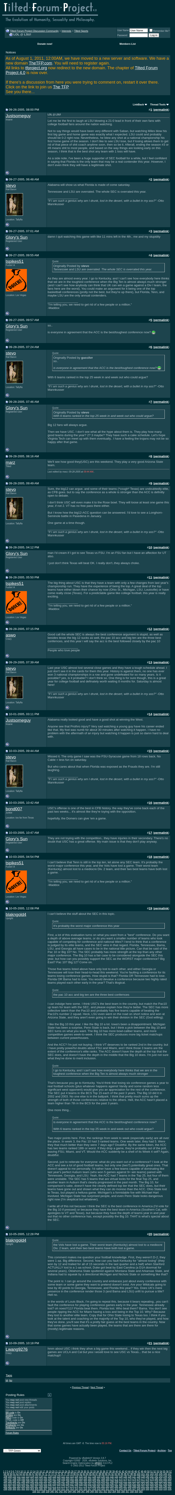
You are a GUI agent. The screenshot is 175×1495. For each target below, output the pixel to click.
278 (85, 1486)
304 (32, 1489)
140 (147, 1476)
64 (24, 1474)
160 (67, 1479)
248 (121, 1484)
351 (101, 1491)
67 (33, 1474)
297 (170, 1486)
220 (165, 1481)
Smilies (9, 1415)
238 (76, 1484)
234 (59, 1484)
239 (81, 1484)
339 (47, 1491)
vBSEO (98, 1463)
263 (19, 1486)
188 (23, 1481)
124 (76, 1476)
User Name (123, 30)
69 (39, 1474)
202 (85, 1481)
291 (143, 1486)
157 (54, 1479)
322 (112, 1489)
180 (156, 1479)
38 (110, 1471)
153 (37, 1479)
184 (5, 1481)
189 (28, 1481)
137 (134, 1476)
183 (170, 1479)
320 (103, 1489)
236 (67, 1484)
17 (44, 1471)
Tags (9, 1375)
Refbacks (10, 1427)
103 (152, 1474)
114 (32, 1476)
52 (154, 1471)
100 (139, 1474)
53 (158, 1471)
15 (37, 1471)
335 (170, 1489)
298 (5, 1489)
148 (14, 1479)
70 (42, 1474)
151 (28, 1479)
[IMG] (8, 1417)
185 (10, 1481)
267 (37, 1486)
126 (85, 1476)
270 (50, 1486)
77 (65, 1474)
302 (23, 1489)
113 (28, 1476)
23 (63, 1471)
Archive (161, 1450)
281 (98, 1486)
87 (96, 1474)
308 (50, 1489)
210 (121, 1481)
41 (119, 1471)
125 (81, 1476)
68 (36, 1474)
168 (103, 1479)
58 (4, 1474)
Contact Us (125, 1450)
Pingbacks (11, 1425)
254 (147, 1484)
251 (134, 1484)
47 (139, 1471)
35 (101, 1471)
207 (107, 1481)
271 (54, 1486)
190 (32, 1481)
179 (152, 1479)
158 (59, 1479)
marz (10, 462)
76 (62, 1474)
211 (125, 1481)
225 (19, 1484)
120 (59, 1476)
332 (156, 1489)
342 (61, 1491)
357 (127, 1491)
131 (107, 1476)
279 (90, 1486)
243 (98, 1484)
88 (100, 1474)
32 (91, 1471)
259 (170, 1484)
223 (10, 1484)
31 (88, 1471)
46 (135, 1471)
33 (94, 1471)
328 (139, 1489)
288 (130, 1486)
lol (7, 1380)
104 (156, 1474)
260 (5, 1486)
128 (94, 1476)
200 (76, 1481)
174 (130, 1479)
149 (19, 1479)
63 (20, 1474)
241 (90, 1484)
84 (87, 1474)
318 (94, 1489)
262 (14, 1486)
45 (132, 1471)
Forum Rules (12, 1433)
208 (112, 1481)
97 (128, 1474)
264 (23, 1486)
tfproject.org (36, 68)
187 (19, 1481)
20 (53, 1471)
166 (94, 1479)
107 (170, 1474)
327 (134, 1489)
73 (52, 1474)
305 (37, 1489)
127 (90, 1476)
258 (165, 1484)
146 (5, 1479)
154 (41, 1479)
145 (170, 1476)
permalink (161, 109)
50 (148, 1471)
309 (54, 1489)
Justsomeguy (18, 115)
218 (156, 1481)
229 (37, 1484)
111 (19, 1476)
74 (55, 1474)
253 (143, 1484)
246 (112, 1484)
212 (130, 1481)
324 (121, 1489)
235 (63, 1484)
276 (76, 1486)
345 (74, 1491)
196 (59, 1481)
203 (90, 1481)
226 (23, 1484)
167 (98, 1479)
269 (45, 1486)
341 (56, 1491)
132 (112, 1476)
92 (112, 1474)
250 (130, 1484)
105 (161, 1474)
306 (41, 1489)
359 (136, 1491)
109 (10, 1476)
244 (103, 1484)
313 (72, 1489)
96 (125, 1474)
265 (28, 1486)
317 (90, 1489)
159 (63, 1479)
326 (130, 1489)
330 (147, 1489)
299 (10, 1489)
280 (94, 1486)
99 (135, 1474)
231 (45, 1484)
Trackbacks (11, 1422)
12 (28, 1471)
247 (116, 1484)
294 (156, 1486)
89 (103, 1474)
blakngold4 (16, 914)
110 (14, 1476)
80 (74, 1474)
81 (77, 1474)
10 (21, 1471)
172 (121, 1479)
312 (67, 1489)
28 (78, 1471)
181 (161, 1479)
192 (41, 1481)
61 (14, 1474)
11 (24, 1471)
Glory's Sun (17, 237)
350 (96, 1491)
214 (139, 1481)
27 (75, 1471)
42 (123, 1471)
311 (63, 1489)
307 (45, 1489)
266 (32, 1486)
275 (72, 1486)
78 (68, 1474)
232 (50, 1484)
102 (147, 1474)
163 (81, 1479)
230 (41, 1484)
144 (165, 1476)
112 (23, 1476)
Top (170, 1450)
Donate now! (44, 43)
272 (59, 1486)
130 (103, 1476)
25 (69, 1471)
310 (59, 1489)
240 (85, 1484)
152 (32, 1479)
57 (170, 1471)
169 (107, 1479)
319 (98, 1489)
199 (72, 1481)
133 (116, 1476)
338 (43, 1491)
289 (134, 1486)
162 (76, 1479)
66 (30, 1474)
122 (67, 1476)
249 (125, 1484)
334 (165, 1489)
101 (143, 1474)
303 (28, 1489)
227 (28, 1484)
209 (116, 1481)
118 (50, 1476)
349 (92, 1491)
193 (45, 1481)
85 (90, 1474)
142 (156, 1476)
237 (72, 1484)
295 (161, 1486)
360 (141, 1491)
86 (93, 1474)
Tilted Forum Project (144, 1450)
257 (161, 1484)
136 (130, 1476)
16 (40, 1471)
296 (165, 1486)
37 (107, 1471)
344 (70, 1491)
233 (54, 1484)
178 (147, 1479)
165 (90, 1479)
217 (152, 1481)
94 (119, 1474)
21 (56, 1471)
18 (47, 1471)
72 (49, 1474)
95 (122, 1474)
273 (63, 1486)
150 (23, 1479)
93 (115, 1474)
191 (37, 1481)
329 (143, 1489)
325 (125, 1489)
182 (165, 1479)
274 (67, 1486)
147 (10, 1479)
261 (10, 1486)
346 (79, 1491)
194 (50, 1481)
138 (139, 1476)
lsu (10, 1380)
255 (152, 1484)
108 (5, 1476)
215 (143, 1481)
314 (76, 1489)
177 (143, 1479)
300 (14, 1489)
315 (81, 1489)
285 (116, 1486)
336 (34, 1491)
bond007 (14, 808)
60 (11, 1474)
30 (85, 1471)
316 (85, 1489)
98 (131, 1474)
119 (54, 1476)
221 (170, 1481)
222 (5, 1484)
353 (110, 1491)
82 (81, 1474)
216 (147, 1481)
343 (65, 1491)
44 (129, 1471)
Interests (66, 31)
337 (39, 1491)
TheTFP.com (40, 63)
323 (116, 1489)
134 (121, 1476)
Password (122, 35)
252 (139, 1484)
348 (88, 1491)
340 (52, 1491)
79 (71, 1474)
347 (83, 1491)
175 (134, 1479)
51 (151, 1471)
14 (34, 1471)
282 (103, 1486)
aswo (11, 635)
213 (134, 1481)
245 (107, 1484)
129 (98, 1476)
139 (143, 1476)
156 (50, 1479)
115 (37, 1476)
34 (97, 1471)
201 (81, 1481)
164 (85, 1479)
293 (152, 1486)
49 (145, 1471)
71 (46, 1474)
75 (58, 1474)
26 (72, 1471)
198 (67, 1481)
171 (116, 1479)
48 (142, 1471)
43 (126, 1471)
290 (139, 1486)
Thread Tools (158, 104)
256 (156, 1484)
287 (125, 1486)
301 (19, 1489)
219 (161, 1481)
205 (98, 1481)
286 (121, 1486)
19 (50, 1471)
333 (161, 1489)
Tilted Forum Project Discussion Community (34, 31)
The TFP (61, 87)
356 (123, 1491)
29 (81, 1471)
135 (125, 1476)
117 (45, 1476)
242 (94, 1484)
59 (8, 1474)
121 (63, 1476)
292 (147, 1486)
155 (45, 1479)
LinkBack (138, 104)
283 (107, 1486)
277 (81, 1486)
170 (112, 1479)
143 (161, 1476)
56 (167, 1471)
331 (152, 1489)
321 (107, 1489)
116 (41, 1476)
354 (114, 1491)
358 (132, 1491)
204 (94, 1481)
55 (164, 1471)
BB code (10, 1412)
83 (84, 1474)
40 (116, 1471)
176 (139, 1479)
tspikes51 (15, 261)
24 (66, 1471)
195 (54, 1481)
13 (31, 1471)
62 (17, 1474)
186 (14, 1481)
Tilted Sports (81, 31)
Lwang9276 (17, 1349)
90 (106, 1474)
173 (125, 1479)
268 (41, 1486)
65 (27, 1474)
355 (119, 1491)
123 (72, 1476)
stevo (11, 185)
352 (105, 1491)
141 (152, 1476)
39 (113, 1471)
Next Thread (96, 1387)
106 (165, 1474)
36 (104, 1471)
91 (109, 1474)
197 (63, 1481)
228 (32, 1484)
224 (14, 1484)
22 (59, 1471)
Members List (127, 43)
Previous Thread (80, 1387)
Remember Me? (159, 31)
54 (161, 1471)
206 (103, 1481)
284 (112, 1486)
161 (72, 1479)
